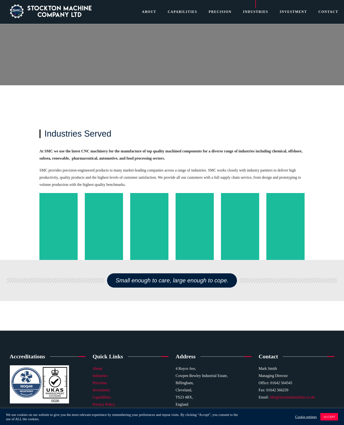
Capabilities (102, 397)
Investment (101, 390)
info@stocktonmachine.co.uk (292, 397)
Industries (100, 376)
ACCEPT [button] (329, 417)
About (97, 368)
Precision (100, 383)
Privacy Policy (104, 404)
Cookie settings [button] (306, 417)
